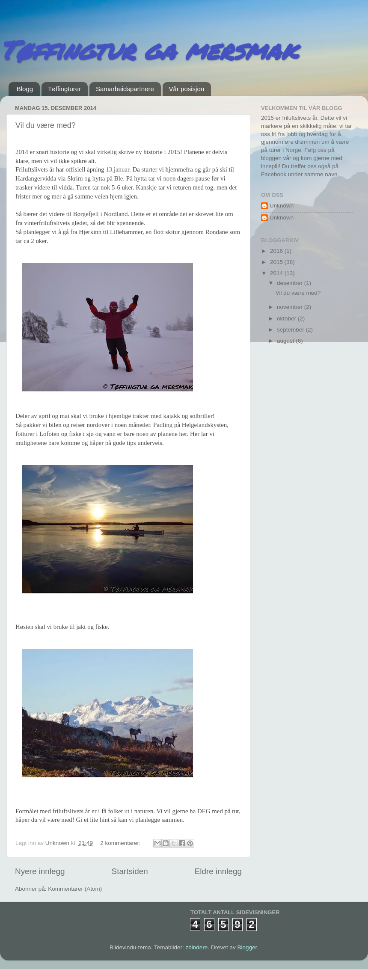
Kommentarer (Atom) (75, 889)
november (290, 307)
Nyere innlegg (40, 871)
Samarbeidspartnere (125, 88)
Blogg (25, 88)
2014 (277, 273)
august (286, 341)
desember (290, 283)
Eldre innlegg (218, 871)
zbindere (197, 947)
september (291, 329)
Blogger (247, 947)
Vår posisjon (187, 88)
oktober (287, 318)
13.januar (117, 169)
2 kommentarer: (121, 843)
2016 (277, 251)
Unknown (282, 205)
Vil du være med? (45, 125)
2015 (277, 262)
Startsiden (130, 871)
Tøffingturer (64, 88)
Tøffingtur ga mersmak (148, 49)
